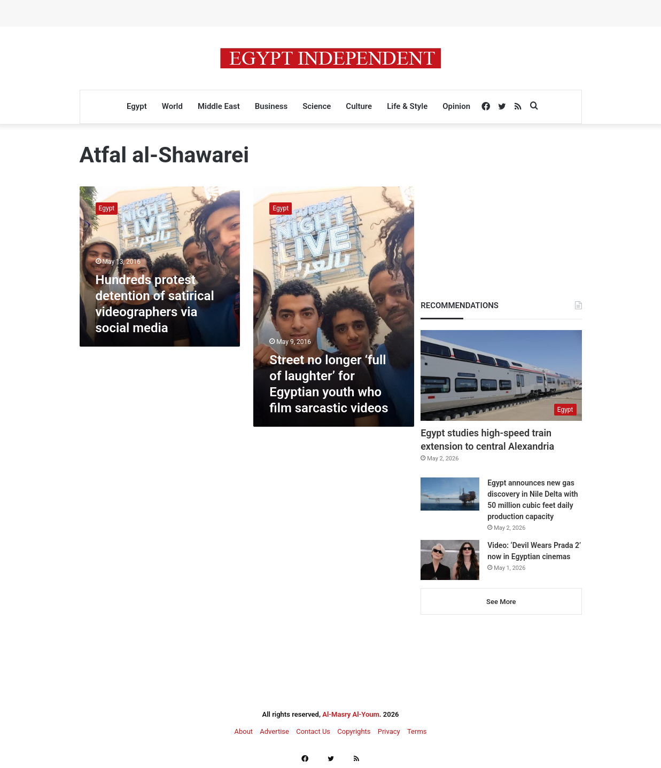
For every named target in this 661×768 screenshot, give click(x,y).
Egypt (137, 106)
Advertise (274, 731)
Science (316, 106)
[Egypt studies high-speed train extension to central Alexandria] (501, 375)
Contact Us (313, 731)
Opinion (456, 106)
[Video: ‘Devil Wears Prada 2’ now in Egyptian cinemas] (450, 560)
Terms (417, 731)
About (243, 731)
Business (271, 106)
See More (501, 602)
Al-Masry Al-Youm (350, 714)
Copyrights (353, 731)
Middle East (219, 106)
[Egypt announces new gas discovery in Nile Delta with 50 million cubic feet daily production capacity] (450, 494)
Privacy (389, 731)
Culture (359, 106)
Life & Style (407, 106)
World (172, 106)
